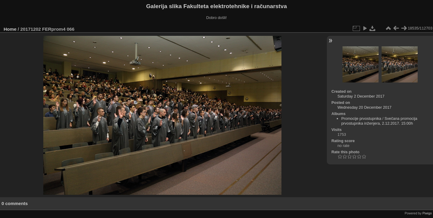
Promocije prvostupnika (361, 118)
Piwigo (427, 213)
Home (10, 29)
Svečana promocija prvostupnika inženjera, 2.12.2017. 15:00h (379, 121)
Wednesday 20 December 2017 (364, 107)
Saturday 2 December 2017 (361, 96)
